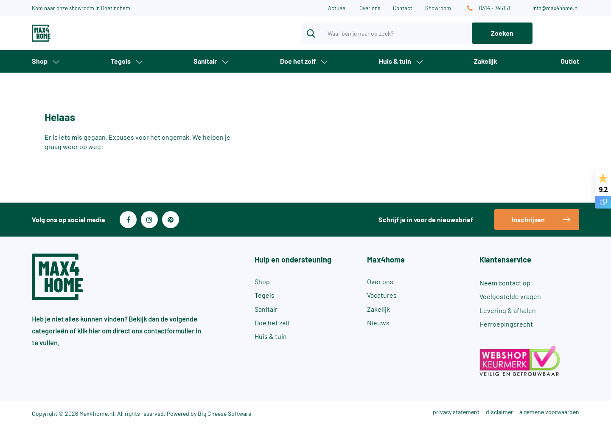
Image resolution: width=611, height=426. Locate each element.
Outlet (570, 61)
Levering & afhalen (507, 310)
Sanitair (205, 61)
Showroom (438, 8)
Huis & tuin (395, 61)
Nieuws (378, 323)
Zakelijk (485, 61)
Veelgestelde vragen (510, 296)
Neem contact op (504, 283)
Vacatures (382, 295)
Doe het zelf (298, 61)
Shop (40, 61)
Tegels (121, 61)
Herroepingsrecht (506, 324)
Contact (402, 8)
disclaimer (499, 411)
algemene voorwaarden (549, 411)
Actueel (337, 8)
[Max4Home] (72, 33)
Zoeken (502, 33)
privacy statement (456, 411)
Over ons (369, 8)
